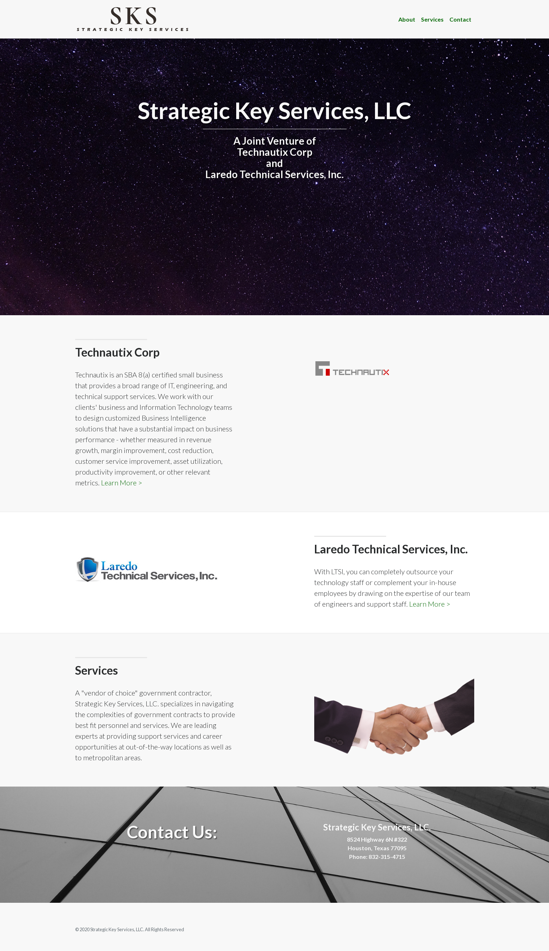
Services (432, 19)
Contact (460, 19)
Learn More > (121, 482)
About (406, 19)
